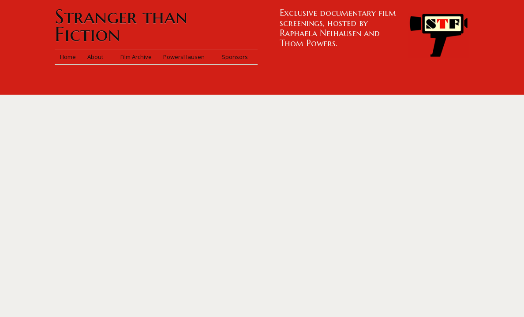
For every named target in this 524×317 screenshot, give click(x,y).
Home (68, 57)
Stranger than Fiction (121, 25)
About (98, 57)
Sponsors (235, 57)
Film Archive (136, 57)
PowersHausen (186, 57)
